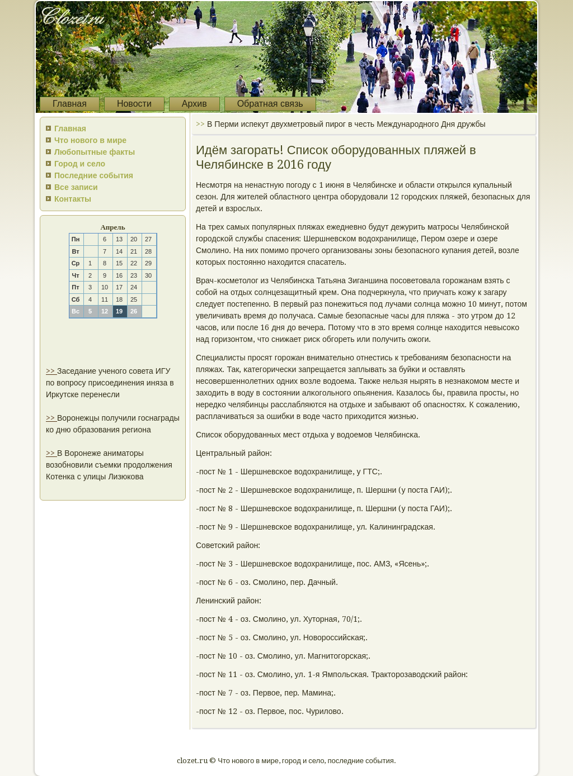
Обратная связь (270, 103)
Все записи (76, 187)
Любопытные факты (94, 151)
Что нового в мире (90, 140)
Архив (194, 103)
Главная (70, 103)
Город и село (79, 163)
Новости (134, 103)
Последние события (93, 175)
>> (51, 370)
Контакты (72, 198)
